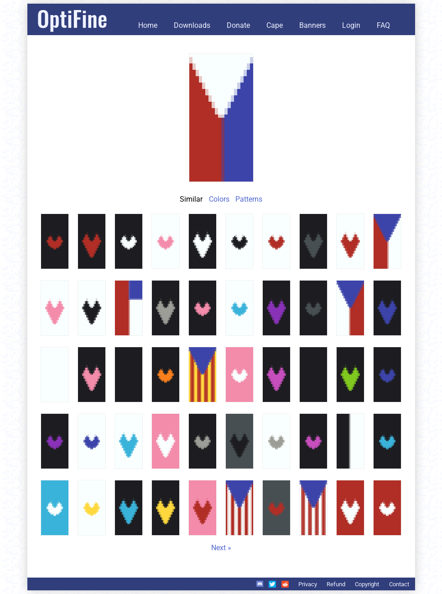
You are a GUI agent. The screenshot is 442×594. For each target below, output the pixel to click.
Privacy (307, 584)
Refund (336, 584)
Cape (274, 25)
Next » (221, 547)
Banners (312, 25)
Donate (238, 25)
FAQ (383, 25)
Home (147, 25)
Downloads (192, 25)
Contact (399, 584)
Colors (219, 199)
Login (351, 25)
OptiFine (72, 18)
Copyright (367, 584)
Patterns (248, 199)
